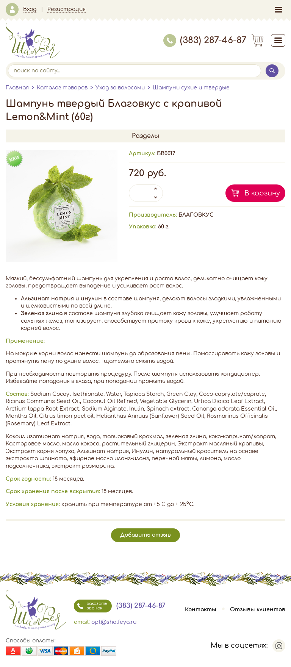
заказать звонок (90, 606)
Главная (17, 88)
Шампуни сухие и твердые (191, 88)
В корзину (262, 193)
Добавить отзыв (145, 535)
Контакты (200, 609)
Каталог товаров (62, 88)
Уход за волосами (120, 88)
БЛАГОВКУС (196, 215)
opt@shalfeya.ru (113, 622)
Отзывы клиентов (257, 609)
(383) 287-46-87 (204, 40)
